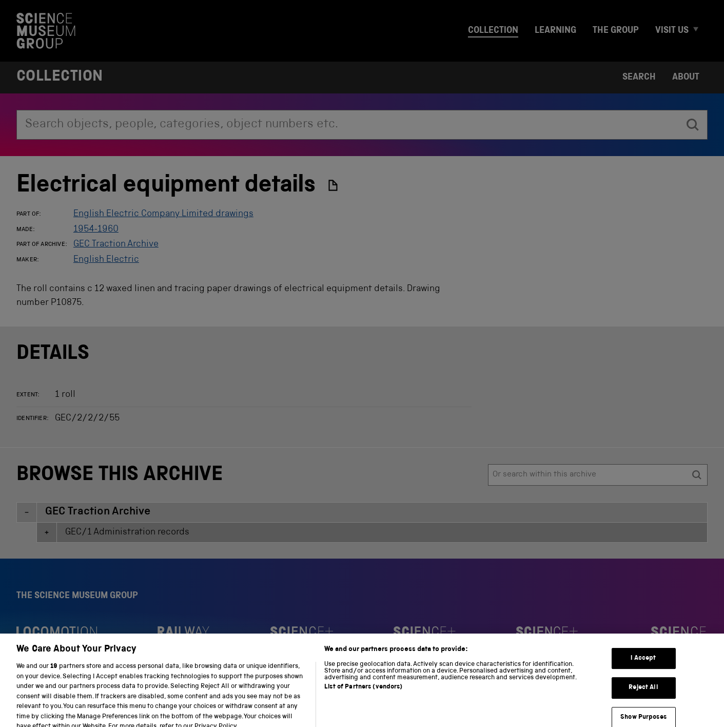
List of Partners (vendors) (363, 698)
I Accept (643, 669)
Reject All (643, 699)
